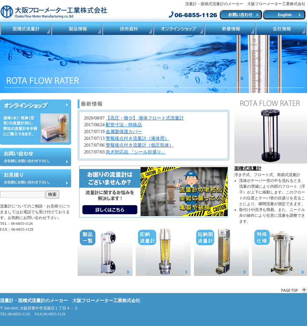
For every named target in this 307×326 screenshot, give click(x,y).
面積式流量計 (25, 29)
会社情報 (281, 29)
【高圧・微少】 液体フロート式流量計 (145, 118)
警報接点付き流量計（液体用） (137, 138)
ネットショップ (178, 29)
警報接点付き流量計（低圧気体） (140, 145)
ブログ (229, 29)
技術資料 (127, 29)
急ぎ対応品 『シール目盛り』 (136, 152)
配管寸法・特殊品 (124, 124)
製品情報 (76, 29)
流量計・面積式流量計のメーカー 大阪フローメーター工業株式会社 (70, 300)
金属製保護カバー (124, 131)
